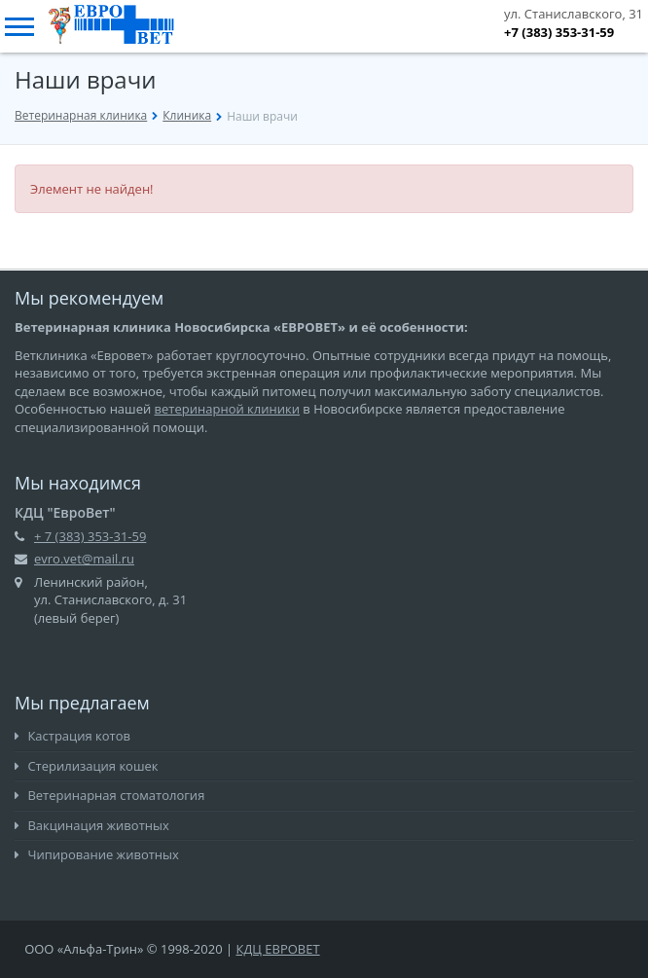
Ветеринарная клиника (81, 115)
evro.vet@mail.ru (84, 558)
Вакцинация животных (92, 825)
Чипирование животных (97, 854)
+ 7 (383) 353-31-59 (90, 536)
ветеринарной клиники (227, 408)
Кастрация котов (72, 735)
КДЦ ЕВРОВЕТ (278, 949)
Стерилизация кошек (87, 766)
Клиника (186, 115)
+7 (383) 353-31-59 (559, 32)
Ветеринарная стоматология (109, 795)
